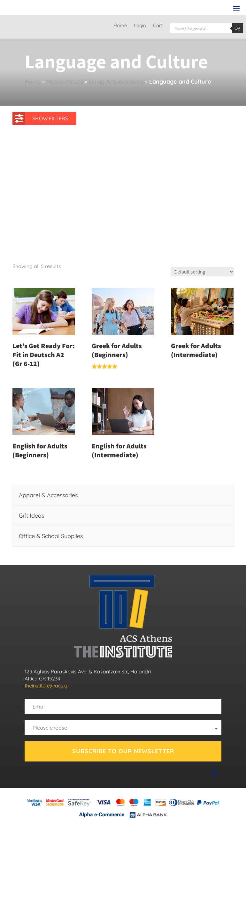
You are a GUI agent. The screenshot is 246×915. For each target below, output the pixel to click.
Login (140, 25)
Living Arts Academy (116, 81)
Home (120, 25)
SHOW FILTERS (41, 117)
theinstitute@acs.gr (47, 685)
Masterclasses (64, 81)
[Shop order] (202, 271)
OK (237, 28)
